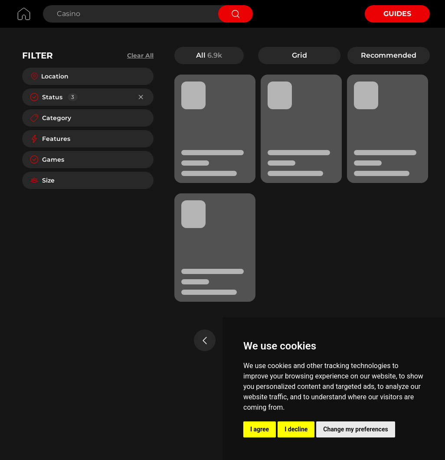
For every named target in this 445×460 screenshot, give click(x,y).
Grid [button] (299, 55)
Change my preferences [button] (355, 429)
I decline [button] (296, 429)
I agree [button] (259, 429)
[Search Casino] (129, 14)
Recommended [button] (388, 55)
